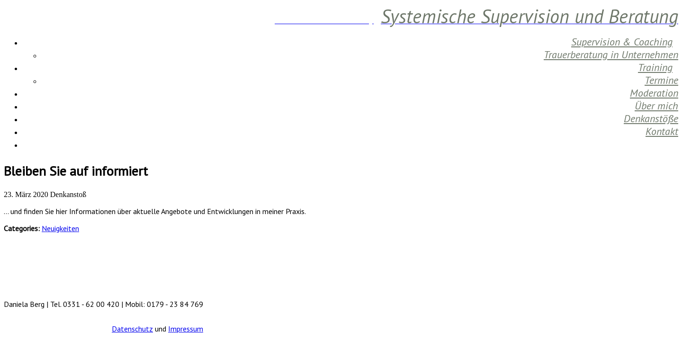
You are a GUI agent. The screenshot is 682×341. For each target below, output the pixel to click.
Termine (661, 80)
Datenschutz (132, 328)
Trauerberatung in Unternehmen (611, 54)
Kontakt (662, 131)
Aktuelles (659, 144)
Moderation (654, 92)
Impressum (185, 328)
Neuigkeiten (60, 228)
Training (655, 67)
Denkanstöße (651, 118)
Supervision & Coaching (622, 41)
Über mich (656, 105)
